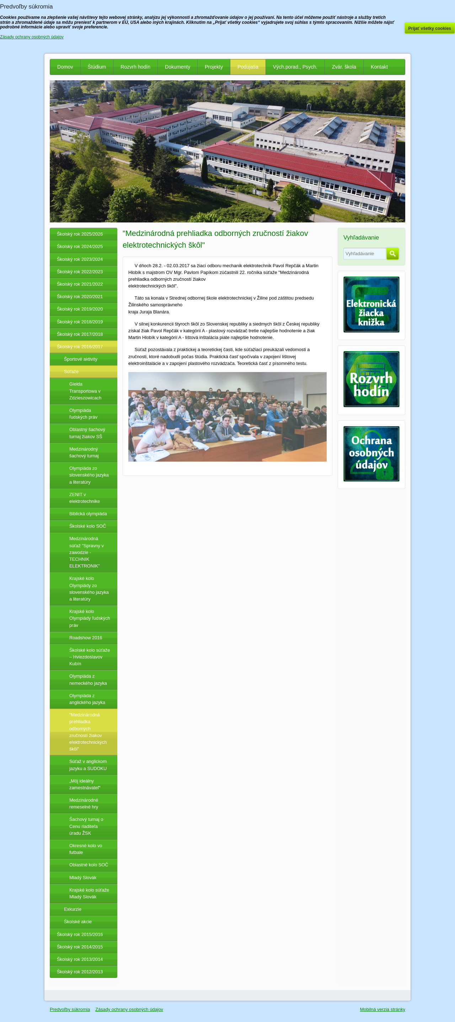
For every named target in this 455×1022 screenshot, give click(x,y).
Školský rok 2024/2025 (80, 246)
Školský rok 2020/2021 (80, 296)
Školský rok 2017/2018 (80, 334)
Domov (65, 67)
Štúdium (97, 67)
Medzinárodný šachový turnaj (84, 452)
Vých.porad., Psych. (295, 67)
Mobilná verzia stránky (382, 1009)
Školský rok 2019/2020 (80, 309)
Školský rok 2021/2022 (80, 284)
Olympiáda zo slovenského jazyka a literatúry (89, 475)
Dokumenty (177, 67)
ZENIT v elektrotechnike (84, 498)
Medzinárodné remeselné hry (83, 803)
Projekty (214, 67)
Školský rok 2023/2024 (80, 259)
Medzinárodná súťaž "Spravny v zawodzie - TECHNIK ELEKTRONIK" (86, 552)
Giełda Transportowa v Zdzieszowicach (85, 390)
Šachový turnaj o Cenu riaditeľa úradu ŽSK (86, 826)
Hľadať (392, 254)
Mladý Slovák (82, 877)
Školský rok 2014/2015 (80, 947)
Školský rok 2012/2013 (80, 971)
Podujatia (247, 67)
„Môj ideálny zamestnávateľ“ (85, 784)
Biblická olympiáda (88, 513)
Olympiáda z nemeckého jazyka (88, 679)
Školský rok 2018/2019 (80, 321)
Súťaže (71, 371)
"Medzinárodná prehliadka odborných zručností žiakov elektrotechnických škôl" (88, 732)
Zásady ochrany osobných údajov (129, 1009)
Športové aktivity (80, 359)
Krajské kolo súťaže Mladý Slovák (89, 893)
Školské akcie (78, 921)
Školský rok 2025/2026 (80, 234)
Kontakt (379, 67)
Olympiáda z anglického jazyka (87, 699)
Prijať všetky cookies (429, 28)
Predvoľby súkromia (70, 1009)
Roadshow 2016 (85, 637)
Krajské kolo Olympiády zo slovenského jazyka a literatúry (89, 589)
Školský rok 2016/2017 (80, 346)
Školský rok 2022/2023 (80, 271)
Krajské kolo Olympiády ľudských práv (89, 618)
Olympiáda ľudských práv (83, 414)
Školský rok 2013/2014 (80, 959)
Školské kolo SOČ (87, 526)
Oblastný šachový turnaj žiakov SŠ (87, 433)
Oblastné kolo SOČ (88, 864)
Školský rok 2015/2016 (80, 934)
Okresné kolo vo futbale (85, 849)
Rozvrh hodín (135, 67)
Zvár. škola (344, 67)
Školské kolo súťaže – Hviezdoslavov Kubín (89, 656)
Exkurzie (72, 909)
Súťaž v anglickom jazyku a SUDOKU (88, 765)
